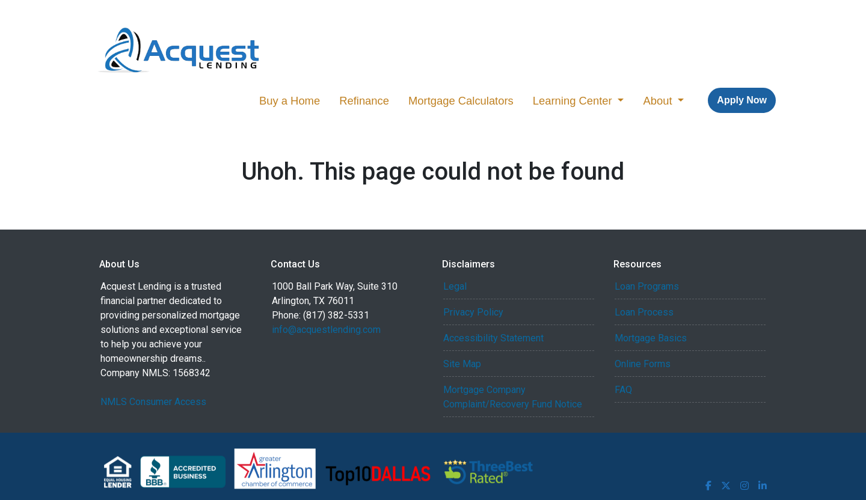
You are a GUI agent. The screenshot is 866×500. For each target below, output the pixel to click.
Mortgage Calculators (461, 100)
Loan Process (644, 312)
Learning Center (574, 100)
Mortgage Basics (651, 338)
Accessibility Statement (493, 338)
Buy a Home (289, 100)
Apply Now (742, 100)
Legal (455, 286)
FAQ (623, 389)
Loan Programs (647, 286)
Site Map (462, 364)
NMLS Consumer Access (153, 401)
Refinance (364, 100)
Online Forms (643, 364)
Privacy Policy (473, 312)
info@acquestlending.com (326, 329)
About (659, 100)
